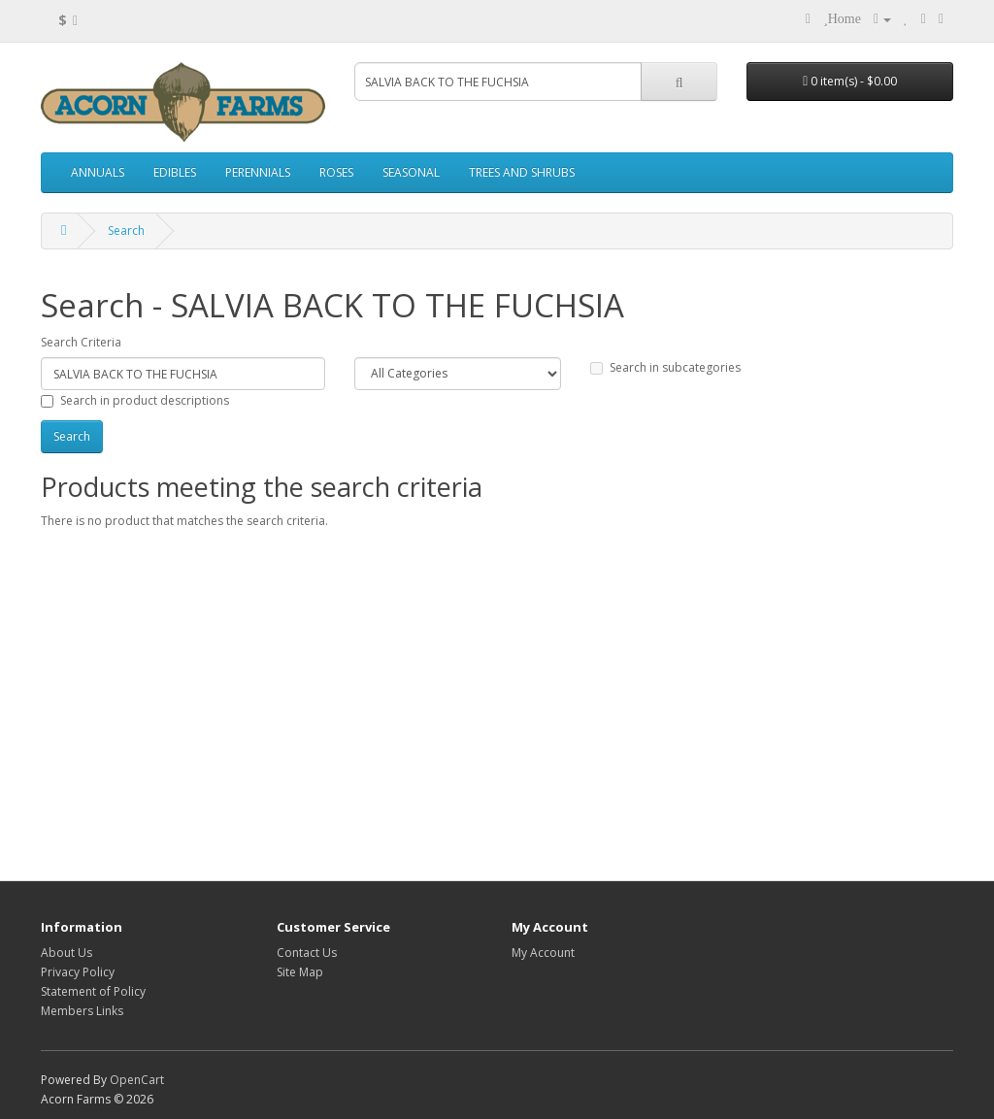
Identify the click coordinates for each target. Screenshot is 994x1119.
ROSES (336, 172)
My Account (543, 952)
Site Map (300, 972)
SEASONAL (411, 172)
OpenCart (137, 1079)
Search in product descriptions (135, 400)
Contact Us (307, 952)
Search (126, 230)
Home (844, 19)
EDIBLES (174, 172)
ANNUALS (97, 172)
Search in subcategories (665, 367)
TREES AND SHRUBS (522, 172)
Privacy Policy (78, 972)
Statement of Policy (93, 991)
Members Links (82, 1011)
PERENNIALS (257, 172)
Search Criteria (81, 342)
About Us (66, 952)
